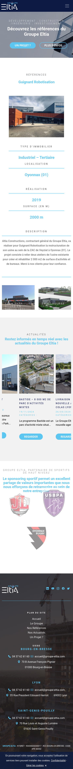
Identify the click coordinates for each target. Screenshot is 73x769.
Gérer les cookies (35, 765)
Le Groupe (36, 623)
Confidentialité (58, 760)
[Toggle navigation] (67, 6)
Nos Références (36, 628)
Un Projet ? (36, 637)
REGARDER (31, 436)
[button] (61, 98)
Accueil (36, 619)
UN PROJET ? (23, 45)
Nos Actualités (36, 632)
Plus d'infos (53, 45)
